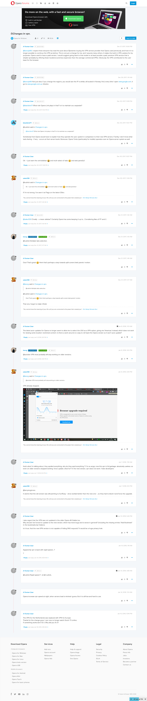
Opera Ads (48, 658)
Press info (126, 652)
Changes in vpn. (41, 127)
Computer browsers (18, 649)
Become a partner (129, 661)
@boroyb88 (27, 51)
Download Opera (74, 19)
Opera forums (75, 655)
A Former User (28, 46)
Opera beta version (19, 662)
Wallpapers (48, 655)
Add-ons (47, 649)
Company (127, 644)
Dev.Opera (74, 658)
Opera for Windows (20, 38)
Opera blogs (74, 652)
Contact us (127, 665)
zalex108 (26, 178)
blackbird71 (27, 123)
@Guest (36, 123)
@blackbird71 (39, 101)
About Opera (128, 649)
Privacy (99, 652)
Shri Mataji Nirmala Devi (90, 198)
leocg (25, 237)
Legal (98, 644)
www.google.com (125, 81)
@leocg (34, 280)
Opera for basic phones (21, 682)
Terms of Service (102, 661)
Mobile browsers (16, 669)
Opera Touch (16, 679)
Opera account (49, 652)
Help (72, 644)
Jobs (125, 655)
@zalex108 (39, 215)
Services (48, 644)
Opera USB (16, 665)
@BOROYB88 (39, 46)
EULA (98, 658)
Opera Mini (16, 676)
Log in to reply (130, 38)
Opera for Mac (17, 656)
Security (99, 649)
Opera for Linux (17, 659)
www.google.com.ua (34, 84)
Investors (126, 658)
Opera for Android (18, 673)
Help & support (75, 649)
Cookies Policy (101, 655)
